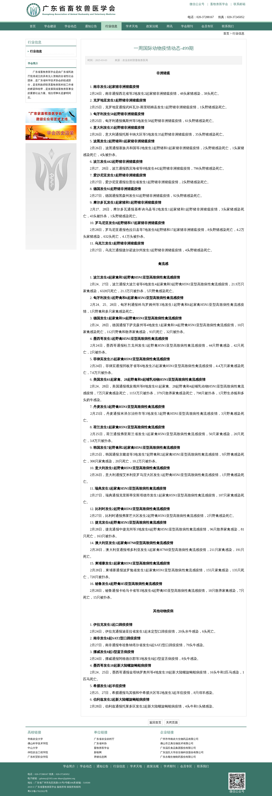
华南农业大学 (35, 738)
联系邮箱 (239, 4)
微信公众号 (197, 4)
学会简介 (69, 766)
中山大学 (33, 747)
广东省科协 (100, 743)
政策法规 (152, 26)
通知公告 (91, 26)
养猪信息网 (100, 756)
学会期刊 (187, 26)
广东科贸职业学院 (38, 756)
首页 (226, 33)
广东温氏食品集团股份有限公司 (178, 747)
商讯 (170, 26)
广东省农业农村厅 (104, 738)
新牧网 (98, 752)
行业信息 (111, 26)
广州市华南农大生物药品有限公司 (179, 738)
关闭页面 (172, 722)
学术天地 (132, 26)
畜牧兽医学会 (219, 4)
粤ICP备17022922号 (38, 791)
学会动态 (70, 26)
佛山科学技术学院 (38, 743)
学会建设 (50, 26)
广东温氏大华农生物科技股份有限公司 (182, 752)
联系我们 (228, 26)
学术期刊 (170, 766)
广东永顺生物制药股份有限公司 (178, 756)
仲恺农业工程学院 (38, 752)
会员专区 (207, 26)
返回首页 (155, 722)
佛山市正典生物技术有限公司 (176, 743)
